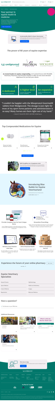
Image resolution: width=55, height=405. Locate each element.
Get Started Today (24, 41)
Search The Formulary (25, 168)
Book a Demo (50, 263)
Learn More (23, 266)
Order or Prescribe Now (6, 26)
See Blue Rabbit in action (33, 194)
